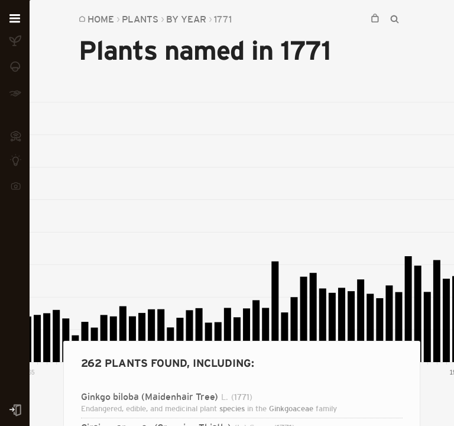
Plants (140, 19)
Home (100, 19)
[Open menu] (15, 19)
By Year (186, 19)
